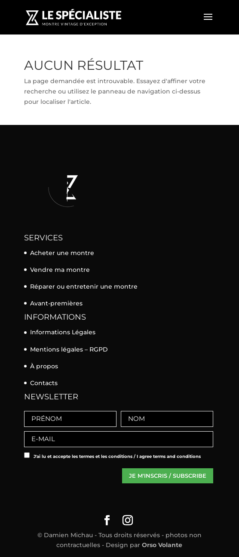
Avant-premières (56, 303)
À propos (44, 366)
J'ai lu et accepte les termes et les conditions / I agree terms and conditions (117, 456)
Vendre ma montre (60, 270)
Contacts (44, 383)
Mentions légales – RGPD (69, 349)
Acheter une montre (62, 253)
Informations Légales (62, 332)
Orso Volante (162, 545)
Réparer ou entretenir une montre (84, 286)
